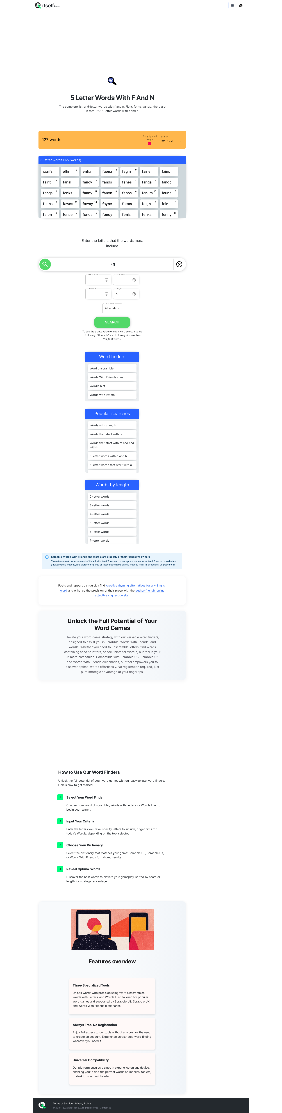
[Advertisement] (141, 38)
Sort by (164, 137)
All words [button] (110, 308)
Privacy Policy (82, 1103)
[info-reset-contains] (106, 294)
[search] (45, 264)
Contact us (105, 1107)
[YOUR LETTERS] (112, 264)
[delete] (179, 264)
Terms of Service (63, 1103)
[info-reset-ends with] (134, 280)
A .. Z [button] (170, 140)
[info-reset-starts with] (106, 280)
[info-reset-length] (134, 294)
